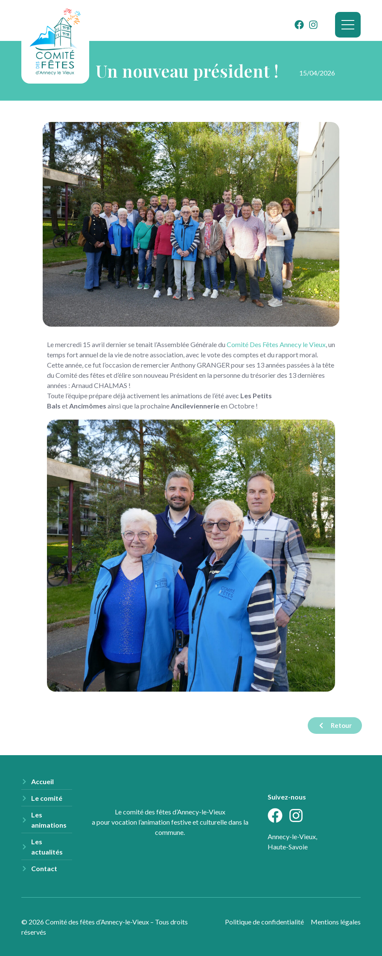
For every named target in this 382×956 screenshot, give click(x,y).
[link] (276, 344)
